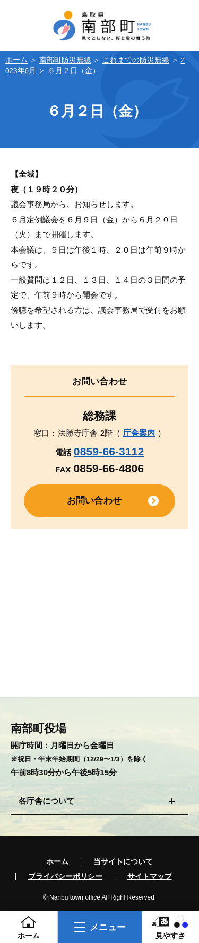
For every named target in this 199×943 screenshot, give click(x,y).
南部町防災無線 (65, 60)
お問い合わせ (94, 500)
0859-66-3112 (109, 451)
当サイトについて (123, 862)
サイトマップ (149, 877)
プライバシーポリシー (65, 877)
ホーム (16, 60)
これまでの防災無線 (135, 60)
